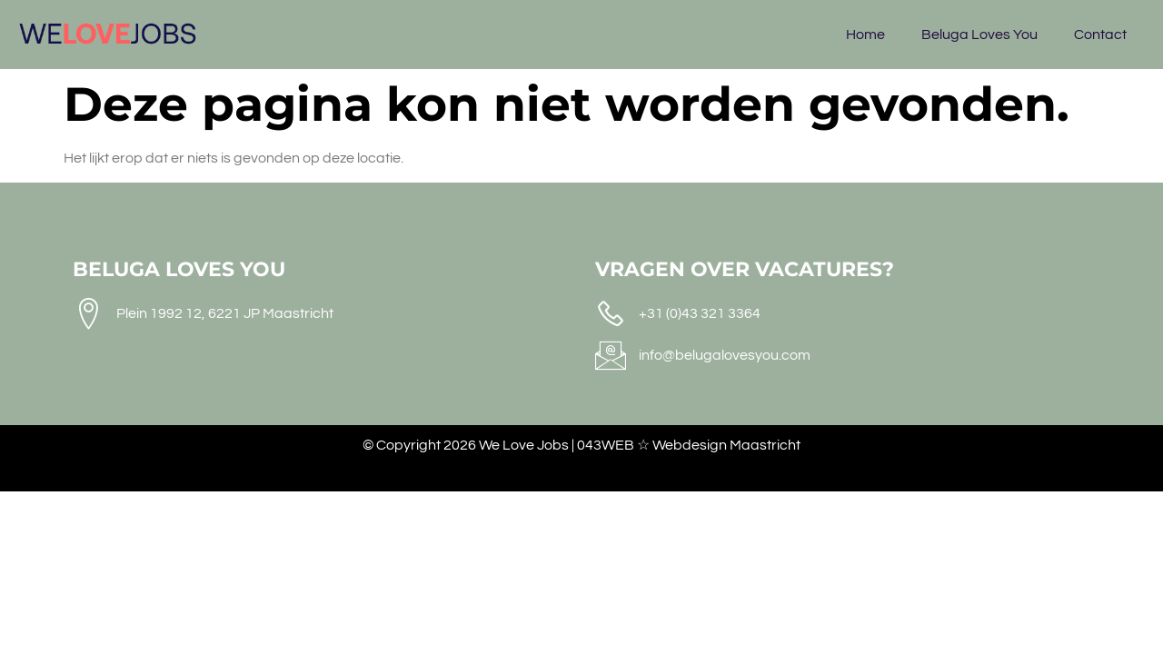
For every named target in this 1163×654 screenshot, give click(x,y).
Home (865, 34)
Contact (1100, 34)
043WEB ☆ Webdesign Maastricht (688, 445)
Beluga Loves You (979, 34)
